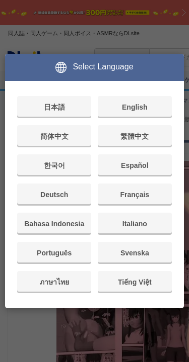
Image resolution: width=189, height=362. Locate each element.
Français (135, 195)
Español (134, 165)
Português (54, 253)
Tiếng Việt (135, 282)
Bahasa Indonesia (54, 224)
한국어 (54, 165)
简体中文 (54, 136)
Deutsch (54, 195)
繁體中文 (134, 136)
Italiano (134, 224)
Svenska (134, 253)
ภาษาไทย (54, 282)
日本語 (54, 107)
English (135, 107)
